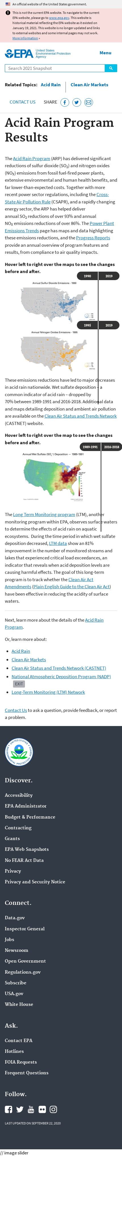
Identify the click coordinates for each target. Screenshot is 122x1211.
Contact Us (22, 102)
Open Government (25, 961)
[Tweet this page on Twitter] (76, 102)
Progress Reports (93, 238)
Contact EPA (18, 1040)
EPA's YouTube (31, 1109)
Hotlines (14, 1051)
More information (25, 38)
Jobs (9, 939)
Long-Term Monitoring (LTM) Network (48, 692)
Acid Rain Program (31, 158)
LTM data (58, 543)
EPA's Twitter (20, 1109)
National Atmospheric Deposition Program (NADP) (61, 676)
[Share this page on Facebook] (64, 102)
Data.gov (15, 918)
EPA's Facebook (8, 1109)
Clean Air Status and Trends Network (81, 416)
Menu (106, 53)
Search (111, 68)
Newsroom (16, 950)
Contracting (18, 828)
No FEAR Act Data (24, 860)
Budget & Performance (30, 817)
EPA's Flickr (42, 1109)
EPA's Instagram (53, 1109)
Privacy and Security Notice (35, 882)
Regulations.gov (23, 972)
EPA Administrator (26, 806)
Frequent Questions (27, 1073)
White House (19, 1004)
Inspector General (25, 929)
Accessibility (19, 795)
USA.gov (14, 994)
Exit (19, 683)
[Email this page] (88, 102)
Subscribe (15, 983)
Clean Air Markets (89, 85)
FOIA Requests (21, 1062)
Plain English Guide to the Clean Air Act (71, 586)
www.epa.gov (59, 18)
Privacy (13, 871)
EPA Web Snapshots (27, 849)
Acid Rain (51, 85)
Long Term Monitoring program (44, 514)
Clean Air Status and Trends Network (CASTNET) (59, 668)
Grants (12, 838)
